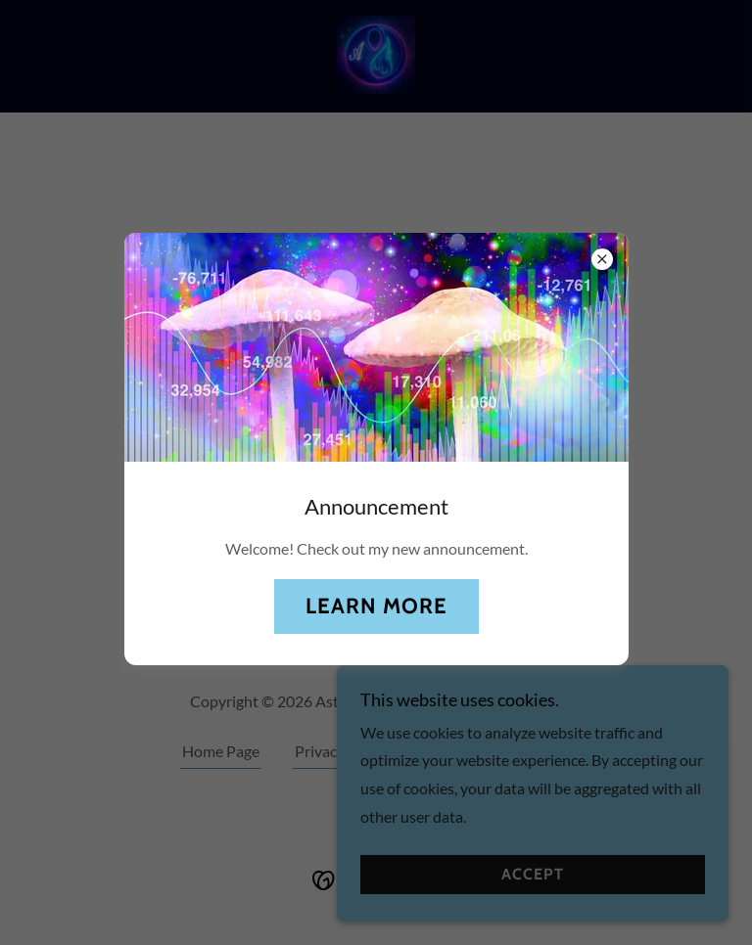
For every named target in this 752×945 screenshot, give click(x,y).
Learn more (376, 606)
